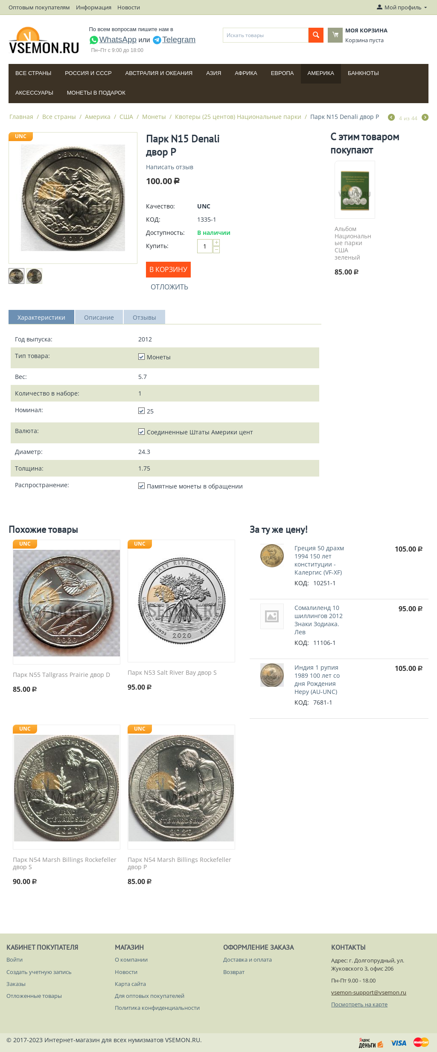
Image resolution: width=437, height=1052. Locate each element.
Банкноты (363, 73)
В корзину (168, 269)
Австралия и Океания (159, 73)
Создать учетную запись (39, 972)
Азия (213, 73)
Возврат (234, 972)
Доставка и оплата (247, 959)
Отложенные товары (34, 996)
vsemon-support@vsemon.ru (368, 992)
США (126, 117)
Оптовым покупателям (39, 7)
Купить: (157, 246)
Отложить (169, 287)
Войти (14, 959)
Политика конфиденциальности (157, 1008)
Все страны (33, 73)
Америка (321, 73)
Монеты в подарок (96, 93)
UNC (20, 136)
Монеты (154, 117)
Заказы (16, 984)
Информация (93, 7)
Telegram (173, 39)
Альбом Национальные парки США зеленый (353, 243)
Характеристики (41, 317)
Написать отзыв (169, 167)
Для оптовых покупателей (149, 996)
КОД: (153, 219)
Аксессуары (34, 93)
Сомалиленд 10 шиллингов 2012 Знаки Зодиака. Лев (318, 620)
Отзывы (144, 317)
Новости (128, 7)
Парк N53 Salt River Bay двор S (172, 672)
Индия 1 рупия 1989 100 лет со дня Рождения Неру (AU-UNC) (317, 679)
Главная (21, 117)
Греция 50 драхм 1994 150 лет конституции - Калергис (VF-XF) (319, 560)
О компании (131, 959)
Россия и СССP (88, 73)
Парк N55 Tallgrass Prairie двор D (61, 675)
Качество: (160, 206)
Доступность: (165, 232)
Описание (99, 317)
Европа (282, 73)
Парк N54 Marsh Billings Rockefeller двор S (65, 863)
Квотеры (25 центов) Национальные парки (238, 117)
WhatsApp (113, 39)
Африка (246, 73)
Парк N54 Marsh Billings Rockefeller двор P (179, 863)
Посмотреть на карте (359, 1004)
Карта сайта (130, 984)
